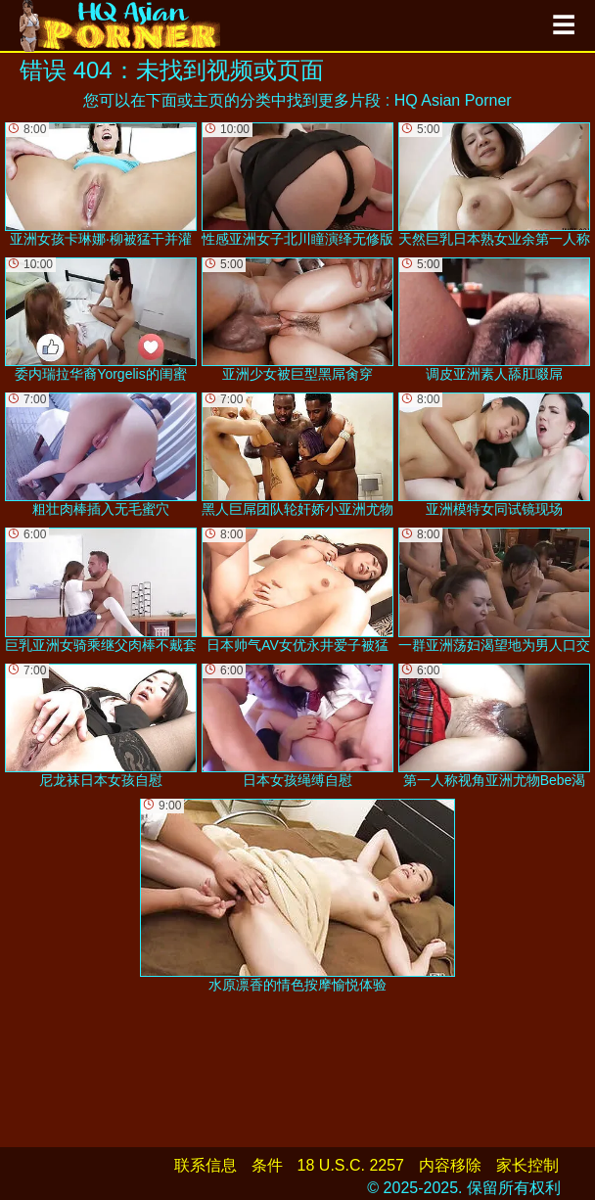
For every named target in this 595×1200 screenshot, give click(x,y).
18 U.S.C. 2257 (351, 1165)
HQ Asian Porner (453, 100)
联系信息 (205, 1165)
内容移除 (450, 1165)
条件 (267, 1165)
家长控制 (527, 1165)
